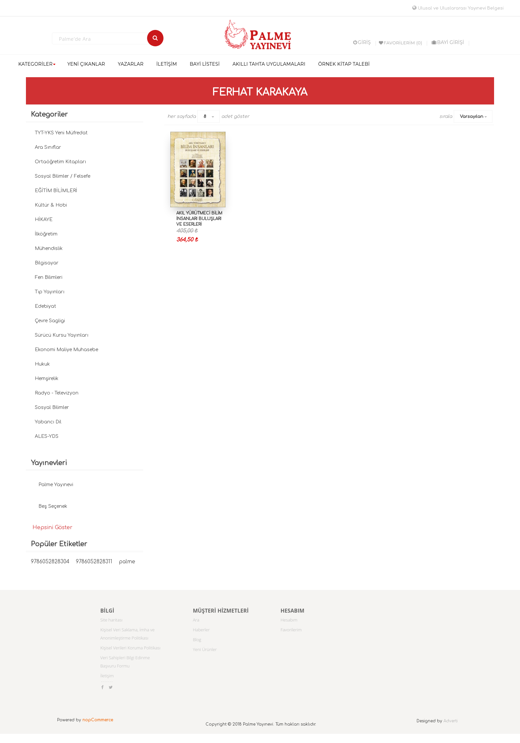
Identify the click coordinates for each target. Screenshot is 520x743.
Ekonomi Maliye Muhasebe (66, 349)
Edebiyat (45, 306)
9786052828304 (50, 562)
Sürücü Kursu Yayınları (61, 335)
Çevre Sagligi (50, 320)
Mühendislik (49, 248)
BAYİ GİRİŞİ (448, 42)
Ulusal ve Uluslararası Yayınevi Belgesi (458, 8)
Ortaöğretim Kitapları (60, 161)
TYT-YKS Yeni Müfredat (61, 132)
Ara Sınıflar (48, 147)
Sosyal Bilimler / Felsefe (62, 176)
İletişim (107, 676)
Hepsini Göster (52, 527)
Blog (197, 639)
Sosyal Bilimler (52, 407)
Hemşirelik (46, 378)
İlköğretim (46, 234)
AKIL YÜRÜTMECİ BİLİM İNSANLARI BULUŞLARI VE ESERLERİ (199, 219)
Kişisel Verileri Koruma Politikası (130, 648)
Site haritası (111, 620)
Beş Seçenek (52, 506)
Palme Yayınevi (55, 484)
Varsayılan (471, 116)
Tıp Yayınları (49, 291)
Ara (196, 620)
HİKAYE (44, 219)
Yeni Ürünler (205, 649)
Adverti (451, 721)
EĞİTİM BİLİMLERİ (56, 190)
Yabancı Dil (48, 421)
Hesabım (288, 620)
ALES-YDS (46, 436)
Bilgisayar (46, 262)
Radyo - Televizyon (56, 393)
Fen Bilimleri (48, 277)
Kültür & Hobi (51, 205)
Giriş (362, 42)
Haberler (201, 630)
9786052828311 (94, 562)
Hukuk (42, 364)
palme (127, 562)
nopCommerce (97, 720)
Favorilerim (291, 630)
